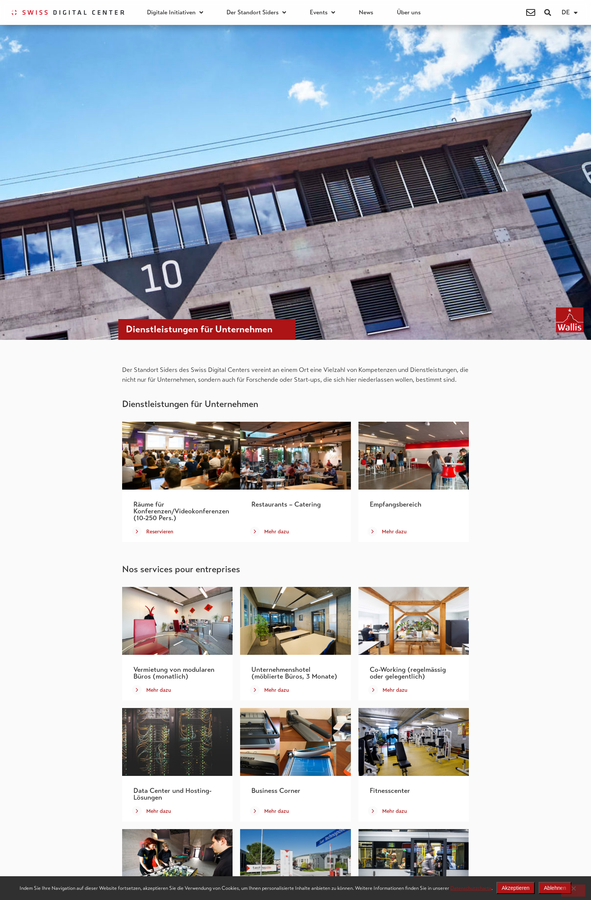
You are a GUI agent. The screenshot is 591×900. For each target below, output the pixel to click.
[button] (548, 12)
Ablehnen (555, 888)
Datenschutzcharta (470, 888)
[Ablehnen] (573, 891)
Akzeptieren (516, 888)
